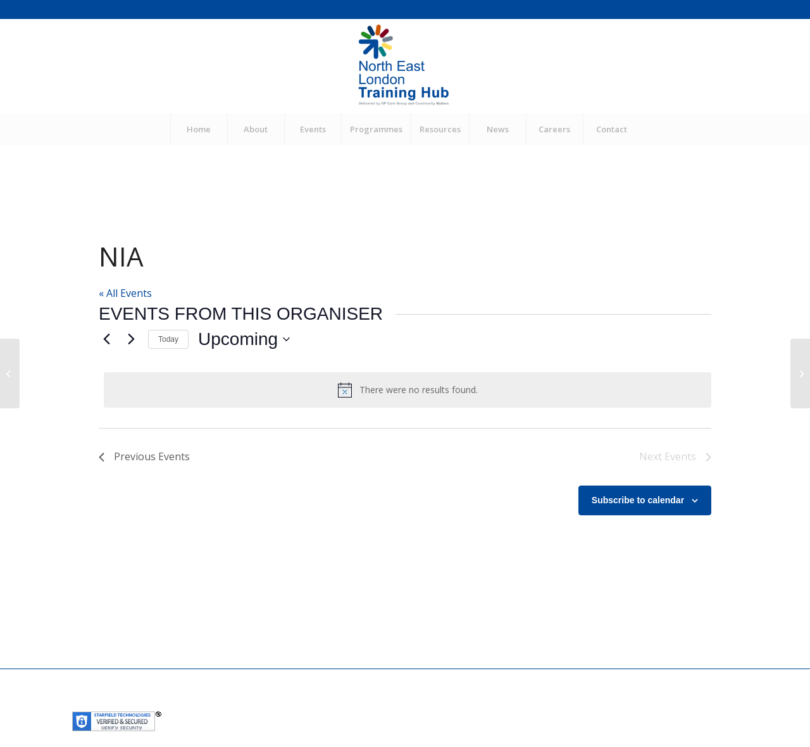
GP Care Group (279, 703)
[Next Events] (131, 339)
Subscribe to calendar (638, 500)
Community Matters (355, 703)
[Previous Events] (106, 339)
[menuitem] (198, 129)
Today (168, 339)
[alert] (407, 390)
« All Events (125, 293)
